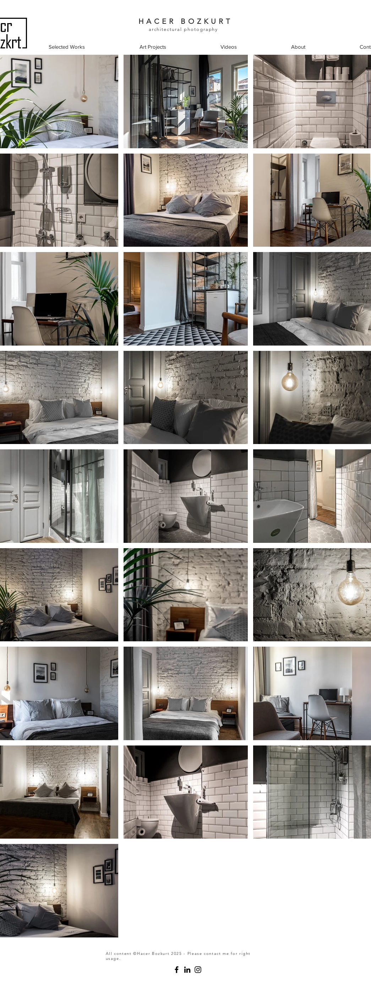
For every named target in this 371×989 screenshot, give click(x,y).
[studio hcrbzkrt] (187, 969)
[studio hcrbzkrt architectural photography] (176, 969)
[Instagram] (197, 969)
